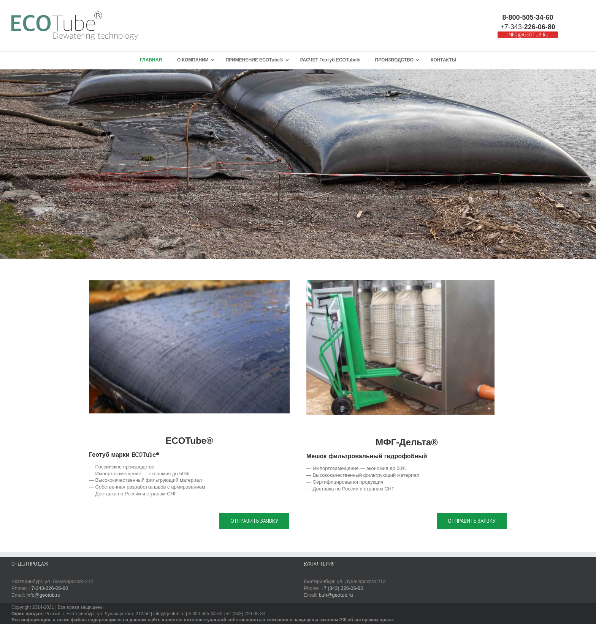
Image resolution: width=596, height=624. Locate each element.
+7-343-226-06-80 (48, 588)
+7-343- (527, 27)
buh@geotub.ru (336, 595)
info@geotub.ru (43, 595)
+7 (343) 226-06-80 (342, 588)
